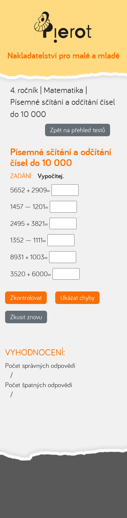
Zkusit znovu (26, 317)
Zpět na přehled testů (77, 130)
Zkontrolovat (26, 297)
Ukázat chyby (77, 297)
